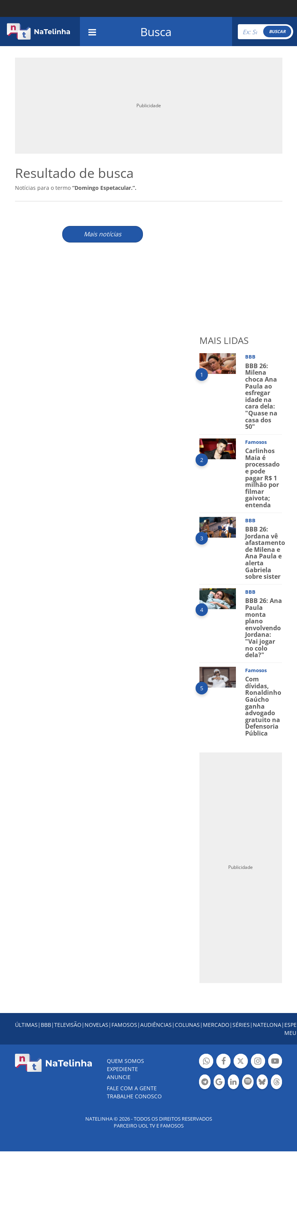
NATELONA (267, 1024)
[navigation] (92, 31)
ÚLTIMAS (26, 1024)
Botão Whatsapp (206, 1062)
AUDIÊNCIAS (156, 1024)
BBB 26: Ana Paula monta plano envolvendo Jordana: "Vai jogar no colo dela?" (263, 627)
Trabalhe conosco (134, 1096)
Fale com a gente (132, 1088)
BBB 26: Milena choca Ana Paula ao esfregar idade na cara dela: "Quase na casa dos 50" (261, 396)
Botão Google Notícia (219, 1082)
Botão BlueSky (262, 1082)
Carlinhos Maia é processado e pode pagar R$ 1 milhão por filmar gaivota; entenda (262, 478)
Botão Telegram (204, 1082)
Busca (156, 32)
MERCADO (216, 1024)
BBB (46, 1024)
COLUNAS (187, 1024)
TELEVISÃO (67, 1024)
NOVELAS (96, 1024)
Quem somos (125, 1061)
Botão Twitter (241, 1062)
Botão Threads (276, 1082)
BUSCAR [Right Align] (277, 31)
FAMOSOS (124, 1024)
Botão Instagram (258, 1062)
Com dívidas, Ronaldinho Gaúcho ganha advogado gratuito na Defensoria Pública (263, 706)
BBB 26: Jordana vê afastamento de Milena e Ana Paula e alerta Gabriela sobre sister (265, 553)
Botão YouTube (275, 1062)
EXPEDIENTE (122, 1069)
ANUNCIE (119, 1077)
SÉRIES (241, 1024)
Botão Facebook (223, 1062)
